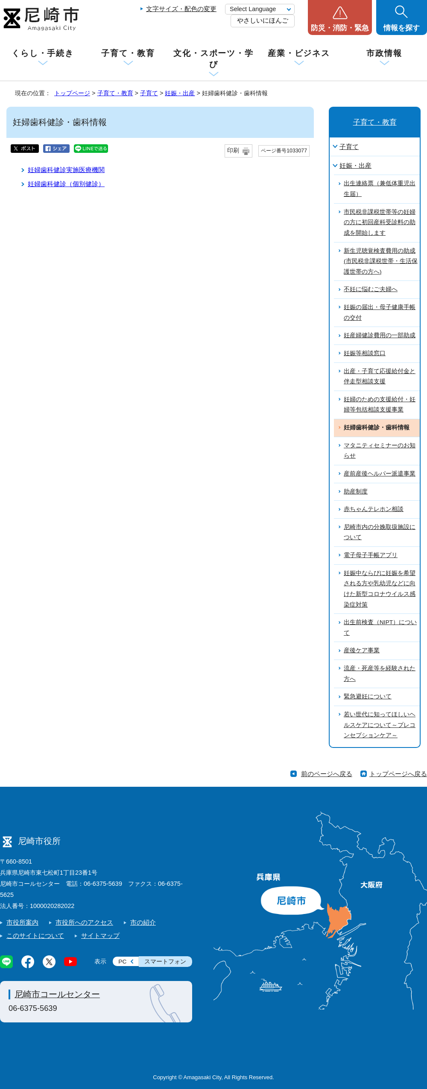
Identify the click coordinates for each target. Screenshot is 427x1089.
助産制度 (356, 491)
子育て (149, 93)
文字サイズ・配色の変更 (181, 8)
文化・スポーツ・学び (213, 59)
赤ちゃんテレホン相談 (374, 509)
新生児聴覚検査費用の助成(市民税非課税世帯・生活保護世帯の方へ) (381, 261)
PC (122, 961)
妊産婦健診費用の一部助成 (379, 335)
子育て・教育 (128, 53)
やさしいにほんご (262, 20)
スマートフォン (165, 961)
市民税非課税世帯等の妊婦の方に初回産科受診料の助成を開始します (379, 222)
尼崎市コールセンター (57, 994)
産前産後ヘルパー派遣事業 (379, 473)
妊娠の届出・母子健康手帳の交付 (379, 312)
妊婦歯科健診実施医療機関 (66, 169)
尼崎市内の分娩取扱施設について (379, 532)
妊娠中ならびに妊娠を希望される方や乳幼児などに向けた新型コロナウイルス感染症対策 (379, 589)
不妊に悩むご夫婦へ (371, 289)
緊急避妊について (368, 696)
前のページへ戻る (326, 773)
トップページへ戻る (398, 773)
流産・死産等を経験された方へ (379, 673)
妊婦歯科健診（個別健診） (66, 183)
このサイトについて (35, 935)
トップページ (72, 93)
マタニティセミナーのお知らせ (379, 450)
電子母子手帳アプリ (371, 555)
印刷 (233, 150)
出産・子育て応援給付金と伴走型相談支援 (379, 376)
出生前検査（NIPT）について (380, 627)
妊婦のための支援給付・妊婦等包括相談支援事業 (379, 404)
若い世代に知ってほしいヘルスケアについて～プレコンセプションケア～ (379, 725)
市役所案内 (22, 922)
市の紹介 (143, 922)
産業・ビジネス (299, 53)
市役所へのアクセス (84, 922)
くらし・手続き (43, 53)
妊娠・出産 (180, 93)
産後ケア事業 (362, 650)
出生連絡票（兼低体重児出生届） (379, 188)
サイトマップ (100, 935)
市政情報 (384, 53)
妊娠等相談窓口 (365, 353)
